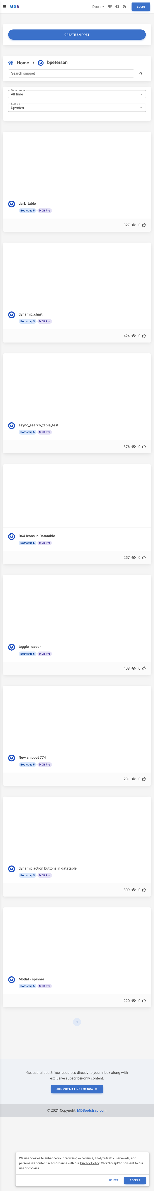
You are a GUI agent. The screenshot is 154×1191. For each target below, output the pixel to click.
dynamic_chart (30, 314)
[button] (141, 73)
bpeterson (53, 63)
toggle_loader (30, 646)
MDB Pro (44, 210)
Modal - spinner (31, 979)
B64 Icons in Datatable (37, 536)
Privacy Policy (89, 1163)
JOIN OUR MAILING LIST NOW (77, 1089)
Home (18, 63)
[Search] (71, 73)
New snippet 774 (32, 757)
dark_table (27, 203)
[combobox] (77, 94)
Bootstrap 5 (27, 210)
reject (113, 1180)
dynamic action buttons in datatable (48, 868)
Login (141, 6)
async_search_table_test (38, 425)
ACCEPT (135, 1180)
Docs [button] (96, 7)
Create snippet (77, 34)
